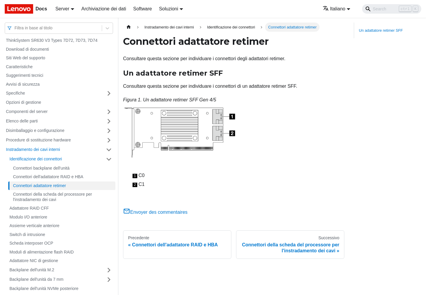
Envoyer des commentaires (155, 212)
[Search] (391, 9)
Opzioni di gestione (23, 102)
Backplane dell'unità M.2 (31, 269)
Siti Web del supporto (25, 57)
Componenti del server (27, 111)
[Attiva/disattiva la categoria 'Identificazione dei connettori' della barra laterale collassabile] (108, 159)
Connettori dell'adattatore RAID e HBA (48, 176)
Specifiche (15, 93)
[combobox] (15, 28)
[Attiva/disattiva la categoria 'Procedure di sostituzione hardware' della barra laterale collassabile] (108, 140)
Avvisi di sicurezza (23, 84)
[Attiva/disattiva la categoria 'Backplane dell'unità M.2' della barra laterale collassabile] (108, 270)
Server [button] (62, 8)
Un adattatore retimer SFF (381, 30)
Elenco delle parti (22, 121)
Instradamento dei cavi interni (33, 149)
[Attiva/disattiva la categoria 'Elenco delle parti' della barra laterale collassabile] (108, 121)
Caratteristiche (19, 66)
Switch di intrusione (27, 234)
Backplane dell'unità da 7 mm (36, 279)
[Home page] (128, 27)
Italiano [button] (334, 8)
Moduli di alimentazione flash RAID (41, 252)
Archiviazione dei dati (103, 8)
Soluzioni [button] (168, 8)
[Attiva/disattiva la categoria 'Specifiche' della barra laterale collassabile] (108, 93)
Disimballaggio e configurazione (35, 130)
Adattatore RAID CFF (29, 208)
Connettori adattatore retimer (39, 185)
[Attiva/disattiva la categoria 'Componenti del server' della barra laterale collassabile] (108, 112)
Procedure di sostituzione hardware (38, 140)
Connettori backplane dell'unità (41, 168)
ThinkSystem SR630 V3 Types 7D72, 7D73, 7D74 (51, 40)
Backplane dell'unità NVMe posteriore (43, 288)
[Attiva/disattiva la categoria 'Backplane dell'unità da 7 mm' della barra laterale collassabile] (108, 279)
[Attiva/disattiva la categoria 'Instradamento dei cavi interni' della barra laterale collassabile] (108, 149)
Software (142, 8)
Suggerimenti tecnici (24, 75)
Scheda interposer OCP (31, 243)
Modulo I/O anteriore (28, 217)
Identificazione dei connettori (35, 159)
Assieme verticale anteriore (34, 225)
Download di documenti (27, 49)
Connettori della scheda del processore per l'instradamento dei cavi (52, 197)
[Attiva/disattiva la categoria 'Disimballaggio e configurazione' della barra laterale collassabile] (108, 130)
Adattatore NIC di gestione (33, 260)
